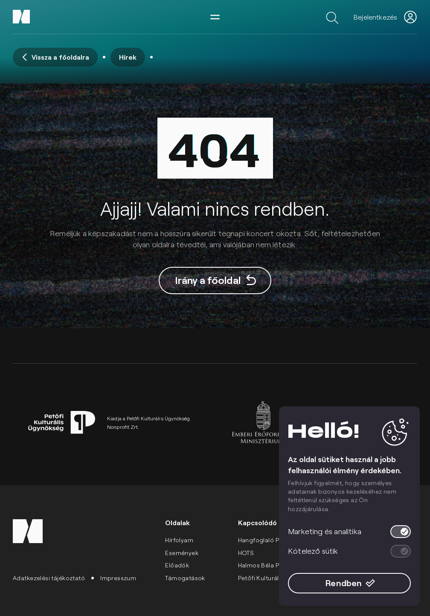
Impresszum (118, 577)
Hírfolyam (179, 540)
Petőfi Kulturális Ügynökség (278, 577)
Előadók (177, 565)
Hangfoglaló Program (269, 540)
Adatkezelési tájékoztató (49, 577)
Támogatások (185, 577)
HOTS (246, 552)
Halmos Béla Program (269, 565)
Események (181, 552)
